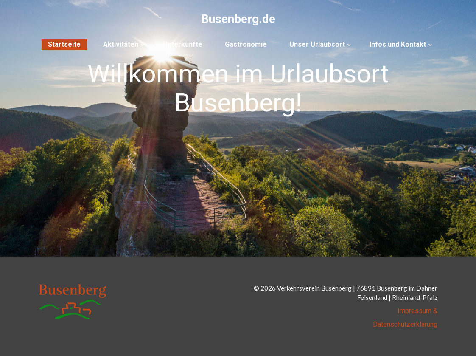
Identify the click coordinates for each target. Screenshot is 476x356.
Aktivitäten (120, 44)
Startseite (64, 44)
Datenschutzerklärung (405, 324)
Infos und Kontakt (398, 44)
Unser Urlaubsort (317, 44)
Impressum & (417, 311)
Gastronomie (246, 44)
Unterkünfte (182, 44)
